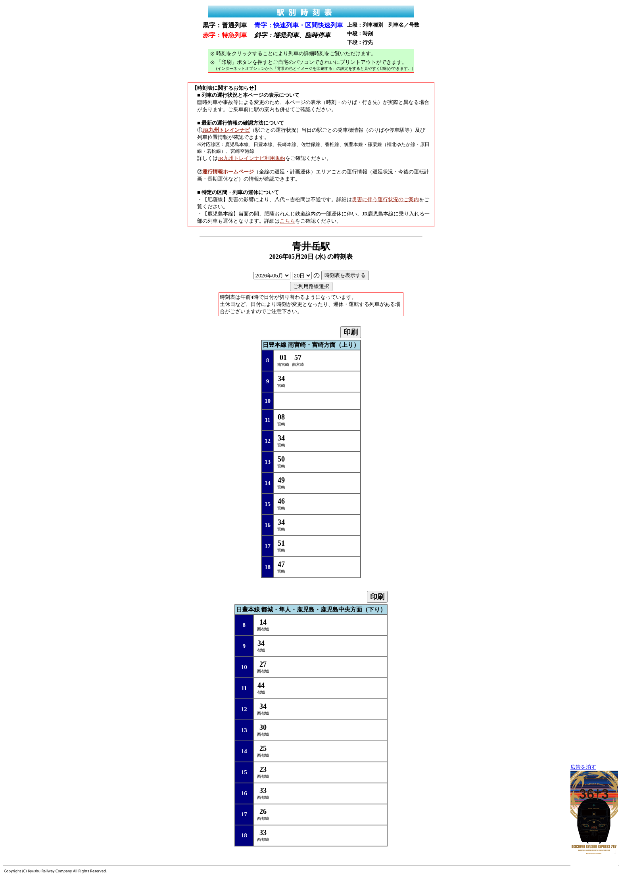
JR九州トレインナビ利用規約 (251, 158)
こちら (287, 221)
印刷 (351, 332)
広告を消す (583, 767)
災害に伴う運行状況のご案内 (385, 199)
